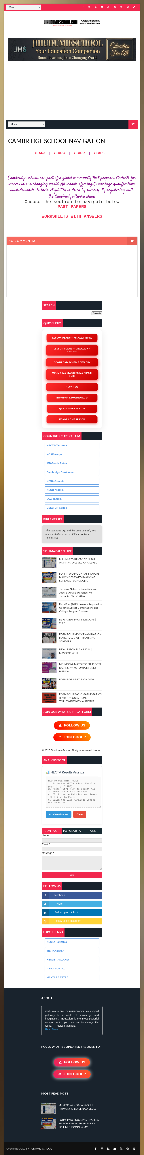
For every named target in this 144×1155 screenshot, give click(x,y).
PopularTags (72, 831)
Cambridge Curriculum (60, 472)
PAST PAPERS (72, 206)
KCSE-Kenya (54, 454)
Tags (92, 830)
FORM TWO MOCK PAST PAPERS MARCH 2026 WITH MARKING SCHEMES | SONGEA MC (79, 577)
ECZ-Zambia (54, 498)
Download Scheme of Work (72, 362)
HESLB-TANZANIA (58, 959)
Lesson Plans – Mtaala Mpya (72, 337)
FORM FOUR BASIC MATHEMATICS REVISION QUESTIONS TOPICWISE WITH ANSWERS (80, 698)
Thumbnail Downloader (72, 397)
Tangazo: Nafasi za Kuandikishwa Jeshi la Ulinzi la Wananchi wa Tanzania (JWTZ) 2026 (77, 592)
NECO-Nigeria (55, 489)
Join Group (72, 737)
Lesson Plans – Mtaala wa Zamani (72, 350)
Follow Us (71, 725)
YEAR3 (39, 153)
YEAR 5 (79, 153)
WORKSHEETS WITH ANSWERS (72, 216)
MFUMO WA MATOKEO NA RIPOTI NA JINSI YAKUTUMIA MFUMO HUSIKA (80, 668)
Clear (80, 814)
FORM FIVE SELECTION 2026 (76, 679)
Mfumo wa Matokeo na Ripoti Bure (72, 374)
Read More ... (53, 1029)
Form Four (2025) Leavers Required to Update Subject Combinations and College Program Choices (80, 608)
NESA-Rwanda (55, 481)
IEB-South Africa (57, 463)
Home (97, 750)
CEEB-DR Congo (57, 507)
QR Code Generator (72, 408)
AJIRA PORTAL (56, 968)
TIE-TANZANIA (55, 950)
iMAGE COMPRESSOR (72, 419)
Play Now (72, 386)
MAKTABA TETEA (57, 977)
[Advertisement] (74, 92)
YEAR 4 (59, 153)
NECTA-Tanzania (57, 445)
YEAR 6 (99, 153)
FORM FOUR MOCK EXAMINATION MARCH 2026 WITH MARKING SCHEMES (80, 638)
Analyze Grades (58, 814)
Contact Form (51, 831)
